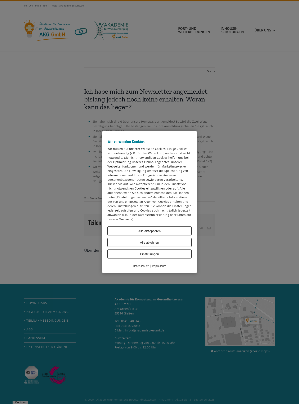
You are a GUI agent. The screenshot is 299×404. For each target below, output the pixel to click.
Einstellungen (149, 254)
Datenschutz (141, 266)
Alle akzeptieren (149, 231)
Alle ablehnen (149, 242)
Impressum (159, 266)
